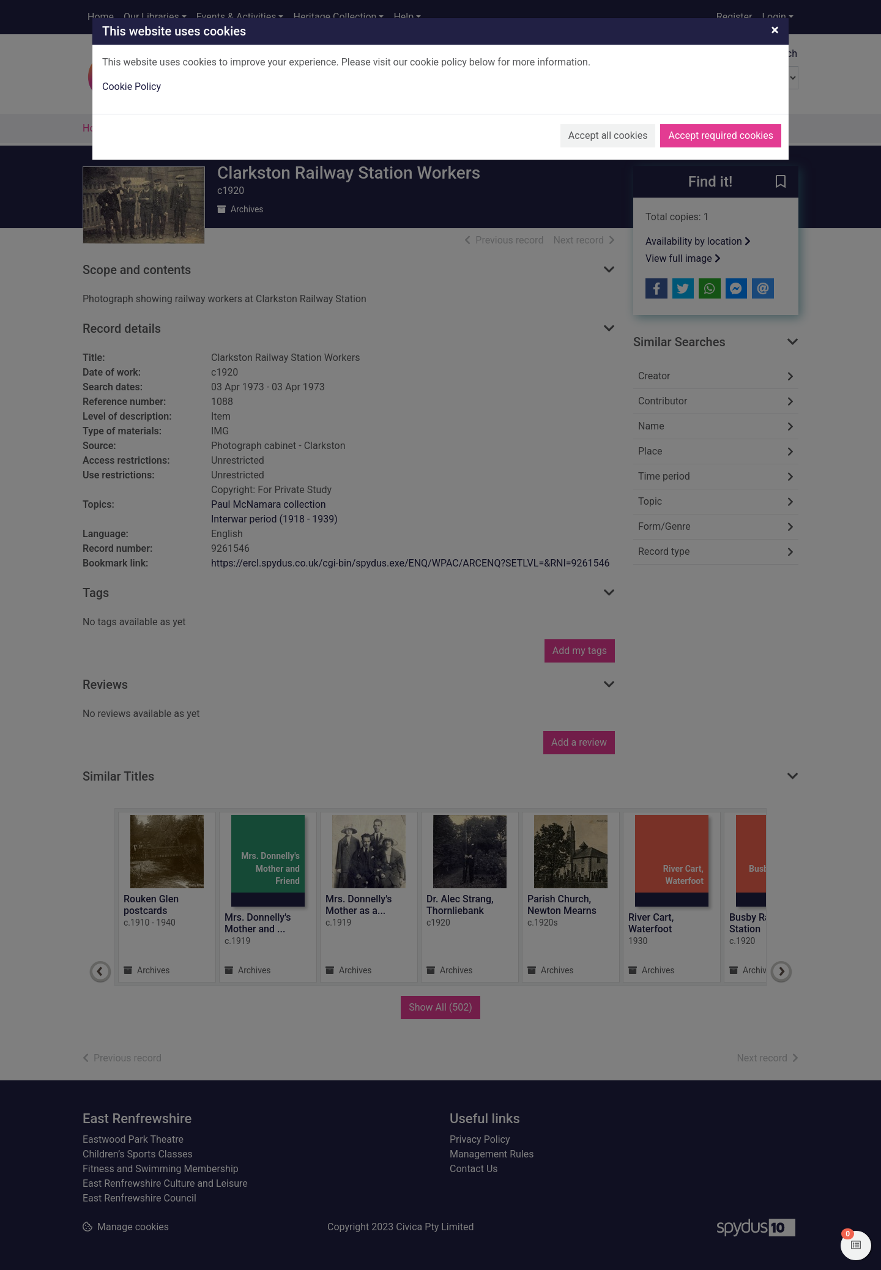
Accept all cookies (608, 135)
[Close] (775, 30)
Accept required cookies (720, 135)
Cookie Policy (131, 86)
